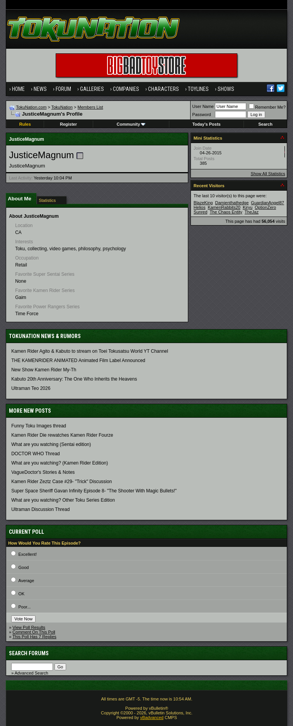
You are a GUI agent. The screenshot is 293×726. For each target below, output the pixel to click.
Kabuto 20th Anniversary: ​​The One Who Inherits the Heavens (74, 379)
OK (22, 593)
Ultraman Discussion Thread (40, 509)
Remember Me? (267, 107)
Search (265, 124)
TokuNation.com (31, 107)
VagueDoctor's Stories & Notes (43, 472)
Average (26, 580)
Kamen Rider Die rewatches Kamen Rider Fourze (62, 435)
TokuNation (62, 107)
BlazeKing (203, 202)
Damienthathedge (232, 202)
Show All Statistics (268, 173)
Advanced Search (31, 673)
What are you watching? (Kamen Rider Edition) (59, 463)
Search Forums (29, 653)
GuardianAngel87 (267, 202)
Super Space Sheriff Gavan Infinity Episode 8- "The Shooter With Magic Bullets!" (94, 491)
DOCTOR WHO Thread (35, 453)
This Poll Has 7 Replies (34, 636)
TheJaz (252, 212)
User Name (203, 106)
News (40, 89)
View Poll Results (28, 627)
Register (68, 124)
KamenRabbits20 (224, 207)
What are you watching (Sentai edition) (51, 444)
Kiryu (247, 207)
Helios (200, 207)
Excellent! (28, 554)
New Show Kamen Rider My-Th (43, 369)
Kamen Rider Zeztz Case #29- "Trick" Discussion (61, 481)
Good (24, 567)
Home (18, 89)
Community (131, 124)
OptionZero (265, 207)
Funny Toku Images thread (38, 426)
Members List (90, 107)
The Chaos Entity (226, 212)
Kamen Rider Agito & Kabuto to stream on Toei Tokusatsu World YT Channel (89, 351)
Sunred (200, 212)
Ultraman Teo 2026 (30, 388)
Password (201, 114)
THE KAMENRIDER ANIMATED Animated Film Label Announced (78, 360)
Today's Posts (206, 124)
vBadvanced (152, 717)
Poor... (25, 607)
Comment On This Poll (33, 632)
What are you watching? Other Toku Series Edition (63, 500)
